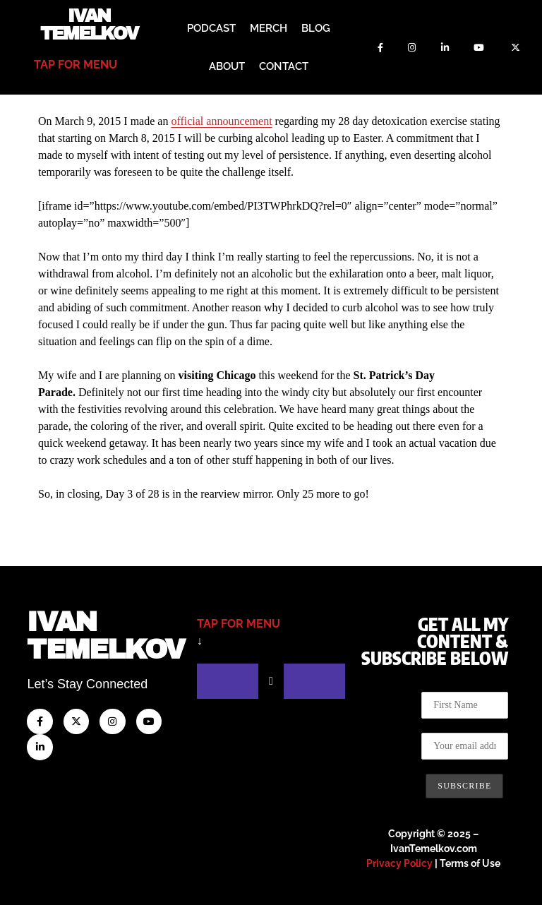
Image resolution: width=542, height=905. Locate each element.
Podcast (211, 28)
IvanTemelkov (105, 634)
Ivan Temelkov (89, 24)
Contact (283, 66)
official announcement (221, 120)
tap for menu (75, 64)
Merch (268, 28)
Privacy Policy (399, 862)
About (227, 66)
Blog (315, 28)
